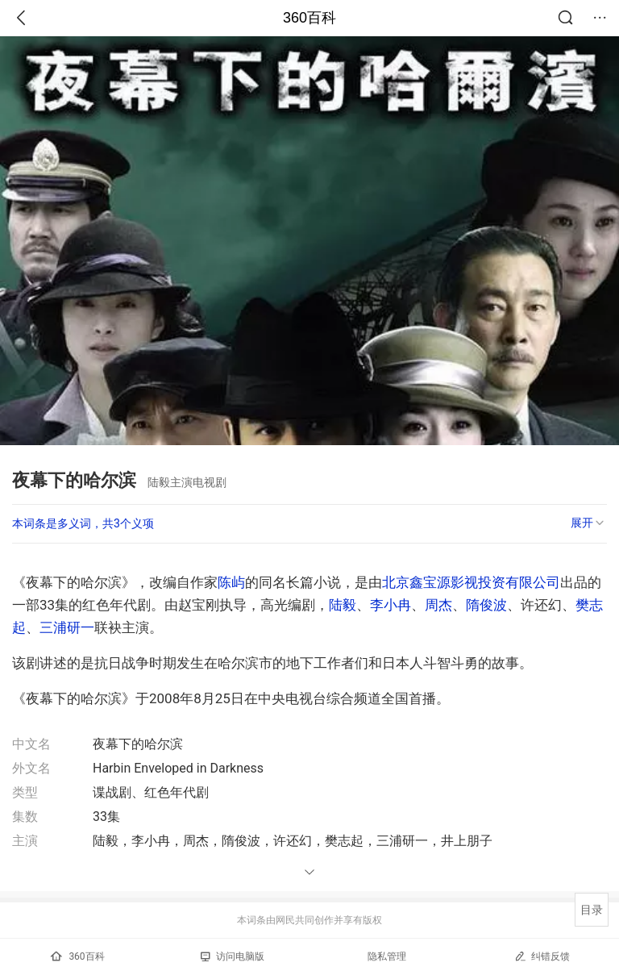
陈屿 (231, 582)
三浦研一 (66, 627)
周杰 (438, 605)
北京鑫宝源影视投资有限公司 (471, 582)
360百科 (309, 18)
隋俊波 (486, 605)
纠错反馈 (542, 956)
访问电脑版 (232, 956)
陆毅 (342, 605)
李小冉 (390, 605)
